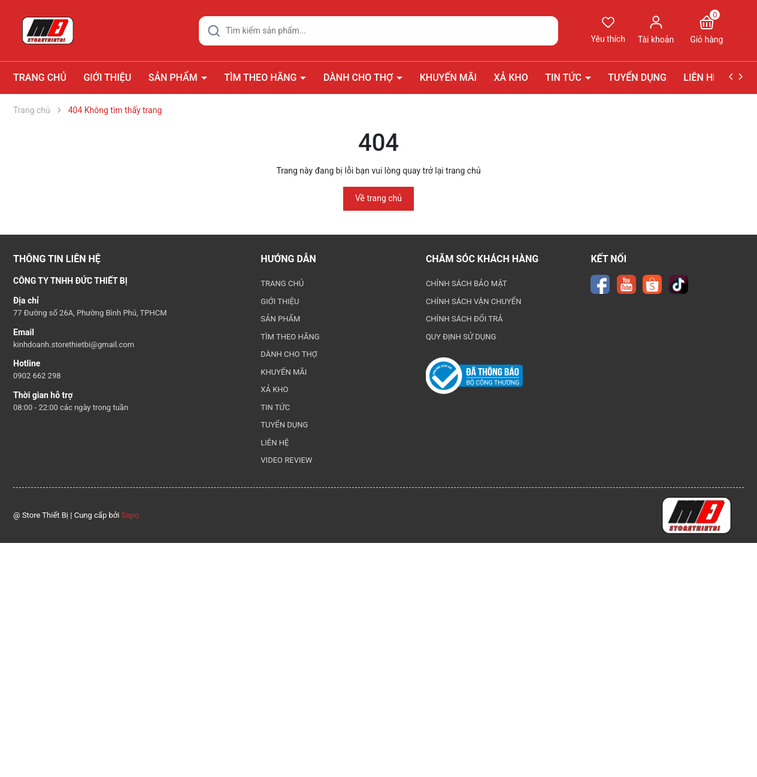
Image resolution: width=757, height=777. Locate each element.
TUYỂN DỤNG (637, 77)
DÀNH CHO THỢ (359, 77)
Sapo (131, 515)
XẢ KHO (511, 77)
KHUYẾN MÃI (448, 77)
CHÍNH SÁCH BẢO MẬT (466, 283)
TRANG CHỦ (39, 77)
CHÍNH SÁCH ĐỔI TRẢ (464, 318)
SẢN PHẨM (174, 77)
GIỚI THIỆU (107, 77)
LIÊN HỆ (700, 77)
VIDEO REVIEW (286, 460)
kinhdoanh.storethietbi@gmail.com (73, 344)
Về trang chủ (378, 198)
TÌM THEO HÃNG (261, 77)
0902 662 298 (37, 375)
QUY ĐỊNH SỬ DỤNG (461, 336)
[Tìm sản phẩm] (378, 30)
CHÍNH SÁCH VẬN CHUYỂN (474, 301)
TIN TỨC (564, 77)
